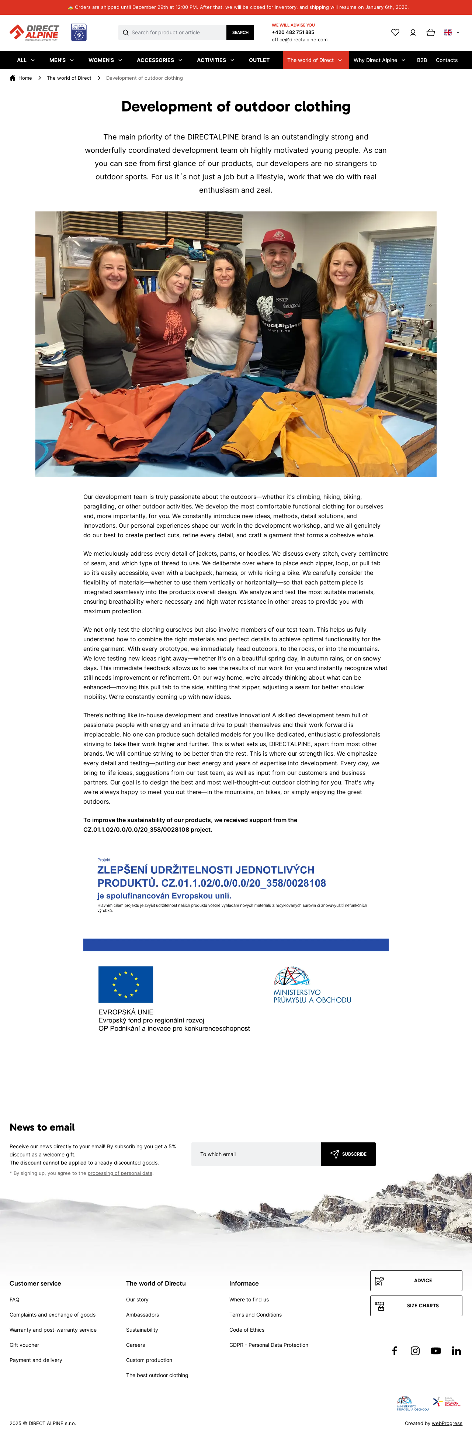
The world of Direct (314, 60)
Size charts (423, 1306)
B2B (422, 60)
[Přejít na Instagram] (415, 1351)
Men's (61, 60)
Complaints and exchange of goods (53, 1314)
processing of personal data (120, 1173)
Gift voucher (24, 1345)
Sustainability (142, 1330)
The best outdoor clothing (157, 1375)
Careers (135, 1345)
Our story (137, 1299)
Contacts (447, 60)
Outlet (259, 60)
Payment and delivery (36, 1360)
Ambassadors (142, 1314)
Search (240, 32)
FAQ (15, 1299)
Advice (423, 1280)
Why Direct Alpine (379, 60)
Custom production (149, 1360)
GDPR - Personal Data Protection (268, 1345)
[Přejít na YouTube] (436, 1351)
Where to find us (249, 1299)
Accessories (159, 60)
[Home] (25, 78)
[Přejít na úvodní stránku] (48, 32)
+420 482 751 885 (293, 32)
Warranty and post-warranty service (53, 1330)
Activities (215, 60)
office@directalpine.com (299, 39)
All (26, 60)
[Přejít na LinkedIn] (456, 1351)
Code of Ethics (246, 1330)
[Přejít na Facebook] (394, 1351)
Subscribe (354, 1154)
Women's (105, 60)
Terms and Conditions (255, 1314)
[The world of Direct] (69, 78)
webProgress (447, 1423)
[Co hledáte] (179, 32)
